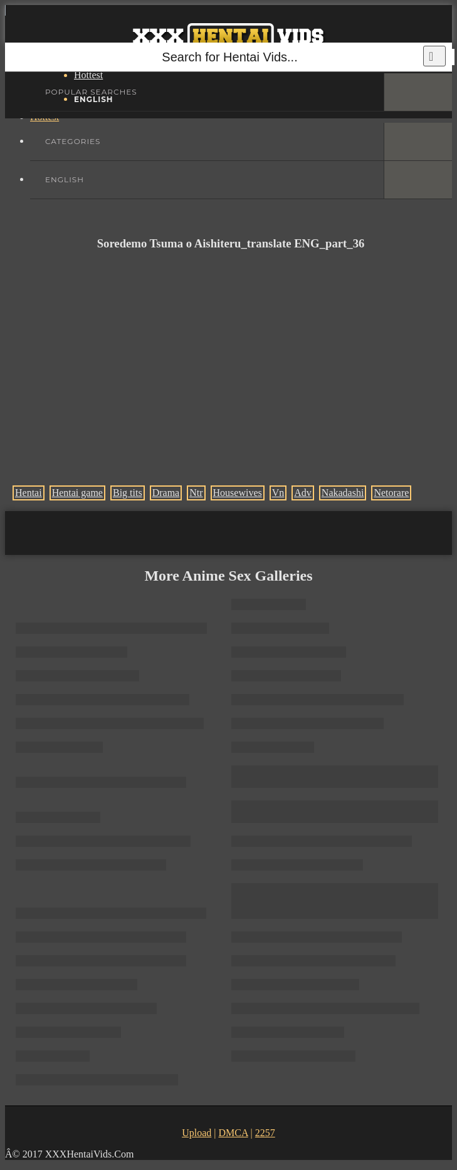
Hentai (28, 492)
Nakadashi (343, 492)
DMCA (233, 1132)
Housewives (237, 492)
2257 (265, 1132)
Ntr (195, 492)
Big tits (127, 492)
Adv (303, 492)
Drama (166, 492)
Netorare (391, 492)
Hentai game (77, 492)
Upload (196, 1132)
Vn (278, 492)
